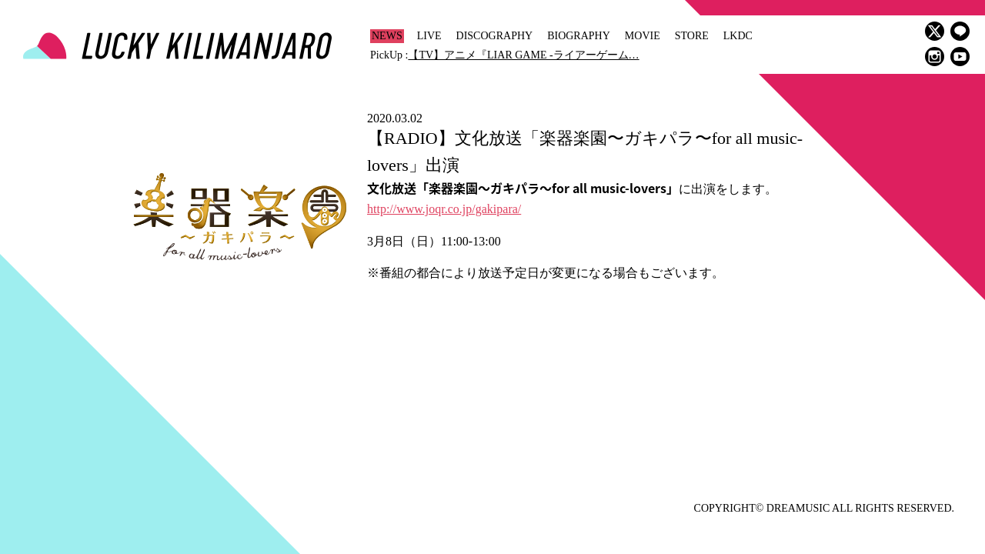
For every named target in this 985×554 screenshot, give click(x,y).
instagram (934, 56)
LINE (960, 31)
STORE (692, 36)
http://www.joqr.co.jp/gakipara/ (444, 208)
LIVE (429, 36)
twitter (934, 31)
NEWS (387, 36)
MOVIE (642, 36)
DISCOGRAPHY (494, 36)
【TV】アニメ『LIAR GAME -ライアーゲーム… (523, 55)
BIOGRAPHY (578, 36)
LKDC (738, 36)
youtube (960, 56)
